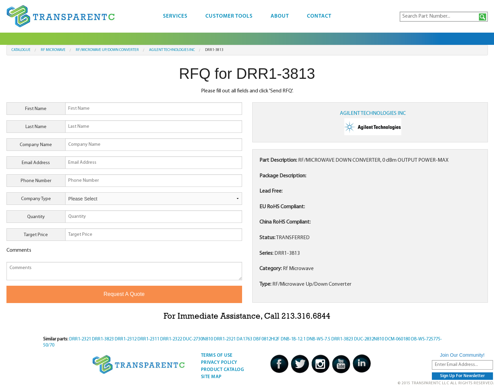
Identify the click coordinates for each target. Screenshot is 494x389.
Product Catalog (222, 369)
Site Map (211, 376)
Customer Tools (229, 16)
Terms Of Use (217, 355)
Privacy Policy (219, 362)
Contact (319, 16)
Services (175, 16)
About (280, 16)
